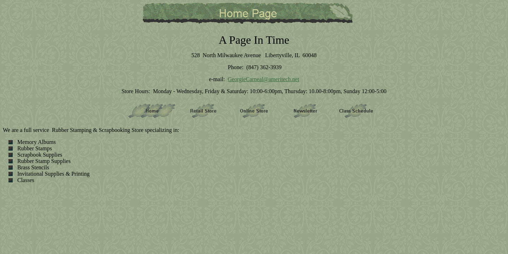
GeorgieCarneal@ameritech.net (263, 79)
